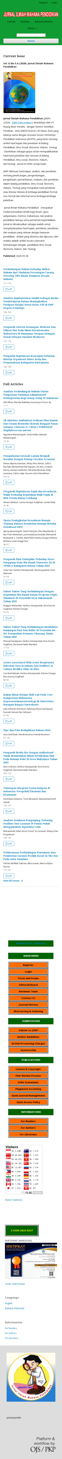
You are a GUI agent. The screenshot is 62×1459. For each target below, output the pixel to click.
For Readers (11, 1328)
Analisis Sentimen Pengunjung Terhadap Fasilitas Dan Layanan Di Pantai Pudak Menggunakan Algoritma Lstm (28, 823)
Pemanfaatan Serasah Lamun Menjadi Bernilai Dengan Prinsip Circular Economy (29, 457)
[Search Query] (31, 35)
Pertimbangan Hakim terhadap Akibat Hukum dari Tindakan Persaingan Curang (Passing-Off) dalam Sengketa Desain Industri (28, 274)
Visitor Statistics (13, 1199)
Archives (25, 21)
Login (54, 2)
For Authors (11, 1333)
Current (11, 21)
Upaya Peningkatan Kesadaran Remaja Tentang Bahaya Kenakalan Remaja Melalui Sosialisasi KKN (29, 523)
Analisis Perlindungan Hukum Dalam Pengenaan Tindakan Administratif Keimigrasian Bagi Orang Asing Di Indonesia (30, 395)
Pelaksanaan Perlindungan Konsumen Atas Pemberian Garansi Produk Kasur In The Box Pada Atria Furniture (30, 856)
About (31, 28)
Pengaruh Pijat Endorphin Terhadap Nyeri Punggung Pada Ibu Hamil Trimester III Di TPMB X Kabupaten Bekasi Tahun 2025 (29, 562)
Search (31, 41)
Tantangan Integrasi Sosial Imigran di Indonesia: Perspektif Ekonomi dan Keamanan (26, 791)
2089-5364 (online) (22, 122)
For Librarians (11, 1338)
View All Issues (11, 880)
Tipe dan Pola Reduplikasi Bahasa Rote (27, 730)
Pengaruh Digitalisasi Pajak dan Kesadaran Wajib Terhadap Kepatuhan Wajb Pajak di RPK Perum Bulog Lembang (29, 495)
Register (43, 2)
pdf (10, 289)
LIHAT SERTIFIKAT (15, 1283)
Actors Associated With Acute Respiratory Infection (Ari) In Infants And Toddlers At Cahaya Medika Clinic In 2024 (28, 666)
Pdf (10, 511)
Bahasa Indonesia (14, 1308)
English (8, 1303)
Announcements (44, 21)
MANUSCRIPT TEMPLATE (31, 943)
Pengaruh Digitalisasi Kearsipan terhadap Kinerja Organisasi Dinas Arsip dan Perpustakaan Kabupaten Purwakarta (29, 359)
